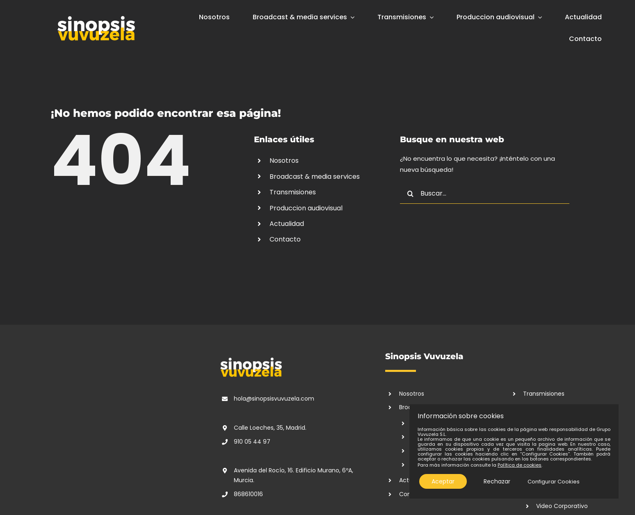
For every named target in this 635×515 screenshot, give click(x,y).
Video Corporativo (562, 506)
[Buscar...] (484, 193)
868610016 (248, 494)
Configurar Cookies (554, 481)
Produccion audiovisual (306, 208)
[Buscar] (410, 193)
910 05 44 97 (252, 442)
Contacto (285, 239)
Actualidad (287, 223)
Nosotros (284, 160)
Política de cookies (519, 465)
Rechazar (497, 481)
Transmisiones (293, 192)
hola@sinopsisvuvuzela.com (274, 398)
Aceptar (443, 481)
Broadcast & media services (315, 176)
